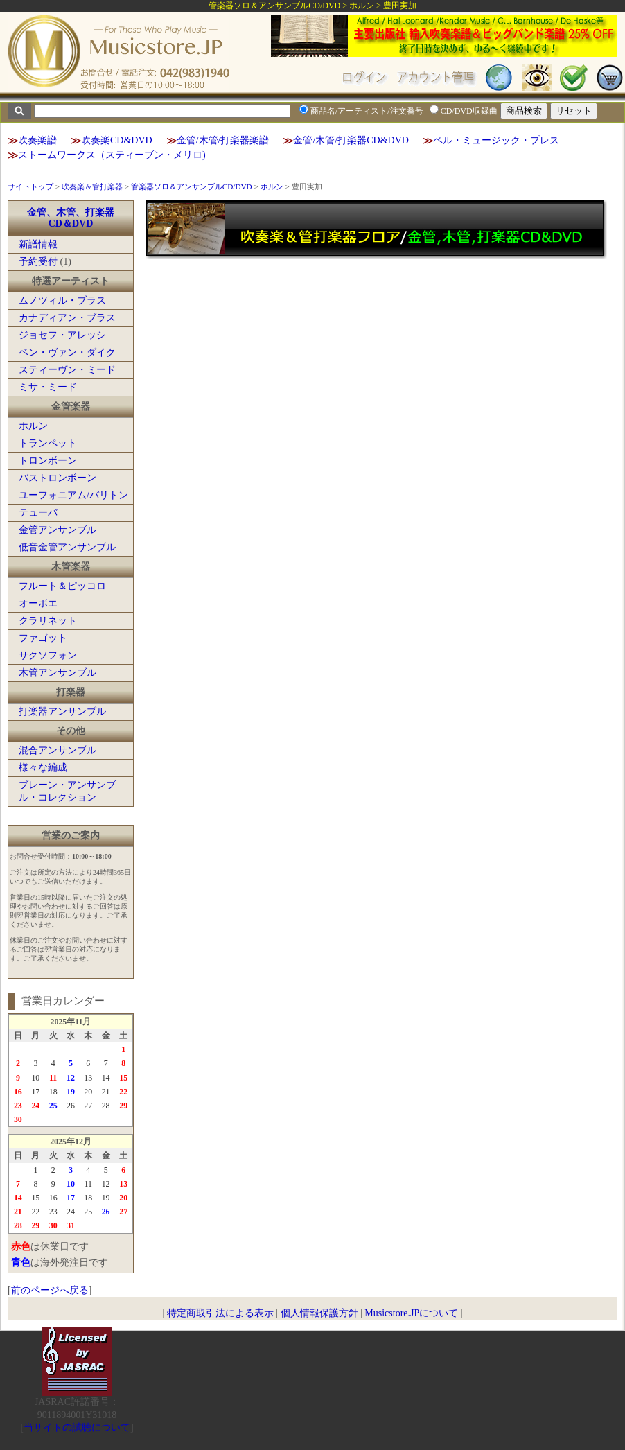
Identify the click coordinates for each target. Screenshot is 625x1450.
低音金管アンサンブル (67, 547)
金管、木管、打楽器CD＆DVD (70, 218)
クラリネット (48, 620)
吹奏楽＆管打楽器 (92, 186)
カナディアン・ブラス (67, 318)
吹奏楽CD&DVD (116, 140)
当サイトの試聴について (77, 1427)
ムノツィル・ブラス (62, 300)
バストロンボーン (57, 478)
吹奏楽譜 (37, 140)
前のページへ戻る (50, 1290)
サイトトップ (30, 186)
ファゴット (43, 638)
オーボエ (38, 603)
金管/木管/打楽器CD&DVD (350, 140)
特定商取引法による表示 (220, 1313)
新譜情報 (38, 244)
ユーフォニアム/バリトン (73, 495)
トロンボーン (48, 460)
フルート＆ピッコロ (62, 586)
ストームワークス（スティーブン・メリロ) (112, 155)
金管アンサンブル (57, 530)
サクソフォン (48, 655)
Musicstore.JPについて (411, 1313)
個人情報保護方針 (319, 1313)
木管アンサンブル (57, 672)
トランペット (48, 443)
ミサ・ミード (48, 387)
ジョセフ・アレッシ (62, 335)
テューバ (38, 512)
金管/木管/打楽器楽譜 (223, 140)
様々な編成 (43, 767)
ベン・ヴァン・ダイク (67, 352)
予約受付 (38, 261)
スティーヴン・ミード (67, 370)
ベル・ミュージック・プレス (496, 140)
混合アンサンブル (57, 750)
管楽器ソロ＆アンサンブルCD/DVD (191, 186)
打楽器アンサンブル (62, 711)
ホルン (272, 186)
